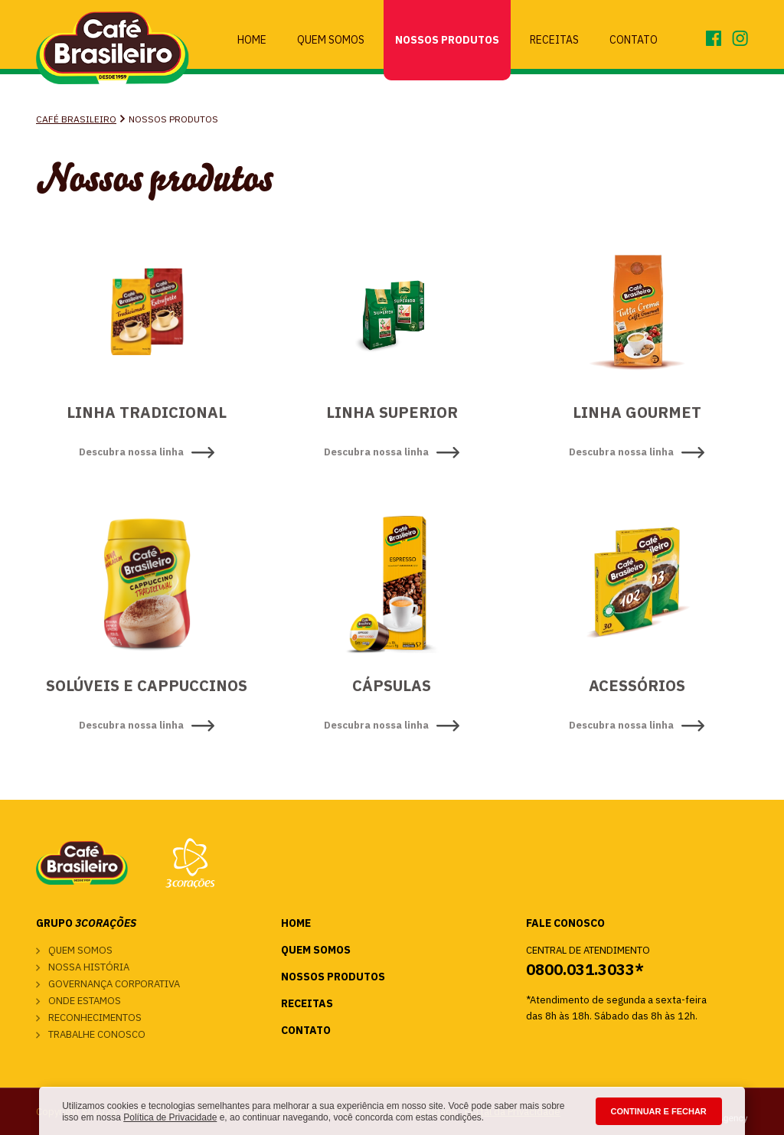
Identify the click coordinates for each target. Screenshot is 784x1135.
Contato (633, 40)
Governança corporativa (114, 983)
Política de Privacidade (170, 1117)
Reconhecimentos (95, 1017)
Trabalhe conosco (96, 1034)
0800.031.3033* (585, 969)
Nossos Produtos (447, 40)
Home (251, 40)
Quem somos (80, 950)
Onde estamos (84, 1000)
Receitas (554, 40)
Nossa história (88, 967)
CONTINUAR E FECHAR (659, 1111)
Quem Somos (330, 40)
